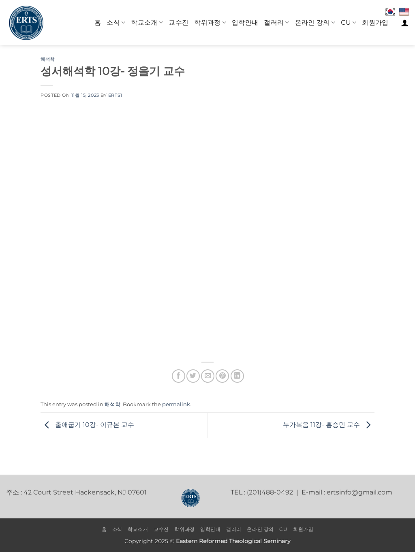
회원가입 (375, 22)
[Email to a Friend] (207, 376)
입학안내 (245, 22)
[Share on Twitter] (193, 376)
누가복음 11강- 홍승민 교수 (328, 425)
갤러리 (276, 23)
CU (348, 23)
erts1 (115, 95)
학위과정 (210, 23)
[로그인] (405, 23)
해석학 (48, 59)
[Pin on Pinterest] (222, 376)
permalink (176, 404)
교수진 (178, 22)
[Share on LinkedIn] (237, 376)
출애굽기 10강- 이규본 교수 (87, 425)
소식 (116, 23)
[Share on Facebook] (178, 376)
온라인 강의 (315, 23)
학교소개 (147, 23)
